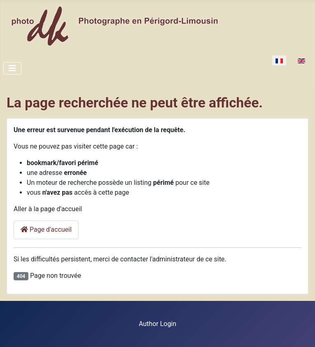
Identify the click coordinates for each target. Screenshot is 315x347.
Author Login (157, 324)
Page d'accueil (46, 229)
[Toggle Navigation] (12, 68)
